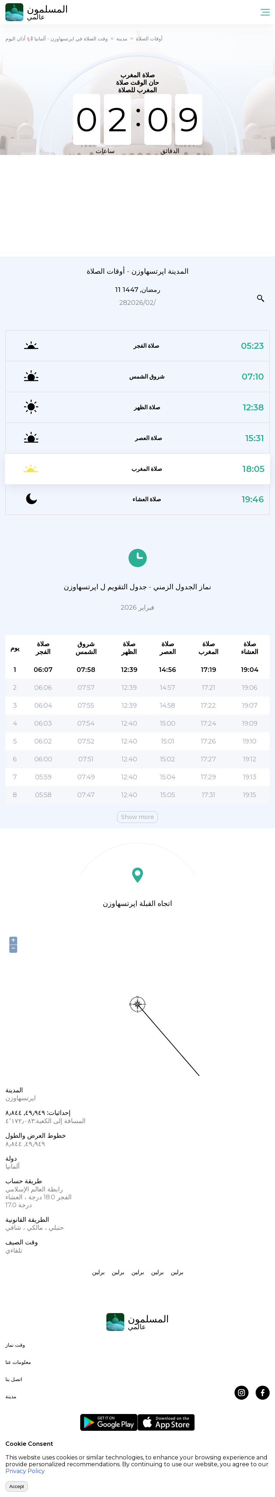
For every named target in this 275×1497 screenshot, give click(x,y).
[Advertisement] (137, 205)
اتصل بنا (13, 1379)
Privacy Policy (25, 1471)
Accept (16, 1486)
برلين (98, 1272)
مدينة (121, 38)
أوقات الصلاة (149, 38)
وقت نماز (15, 1345)
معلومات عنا (18, 1362)
